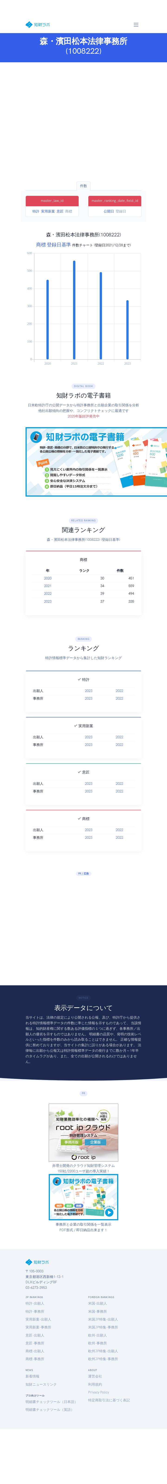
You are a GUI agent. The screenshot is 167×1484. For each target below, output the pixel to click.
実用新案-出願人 (38, 1319)
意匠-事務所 (35, 1343)
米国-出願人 (97, 1303)
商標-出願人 (35, 1351)
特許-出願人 (35, 1303)
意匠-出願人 (35, 1335)
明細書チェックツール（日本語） (52, 1402)
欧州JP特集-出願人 (103, 1351)
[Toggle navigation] (135, 24)
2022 (47, 594)
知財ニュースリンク (41, 1384)
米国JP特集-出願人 (103, 1319)
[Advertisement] (43, 121)
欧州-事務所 (97, 1343)
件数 (83, 186)
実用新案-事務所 (38, 1327)
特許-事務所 (35, 1311)
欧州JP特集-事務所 (103, 1359)
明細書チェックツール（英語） (50, 1410)
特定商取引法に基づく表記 (109, 1400)
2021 (47, 586)
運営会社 (95, 1376)
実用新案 (48, 211)
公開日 (109, 211)
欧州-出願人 (97, 1335)
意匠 (60, 211)
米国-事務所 (97, 1311)
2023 (47, 601)
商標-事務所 (35, 1359)
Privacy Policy (98, 1392)
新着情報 (32, 1376)
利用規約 (95, 1384)
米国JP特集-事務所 (103, 1327)
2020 (47, 578)
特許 (35, 211)
